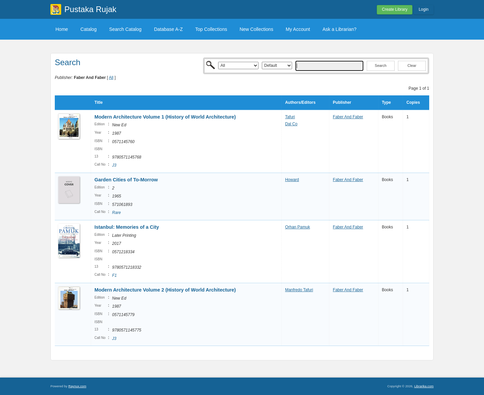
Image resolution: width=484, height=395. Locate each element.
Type (386, 102)
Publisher (342, 102)
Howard (292, 179)
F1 (114, 275)
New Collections (256, 29)
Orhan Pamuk (297, 227)
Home (61, 29)
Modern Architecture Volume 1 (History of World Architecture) (165, 117)
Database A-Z (168, 29)
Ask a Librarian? (339, 29)
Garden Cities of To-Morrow (126, 179)
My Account (298, 29)
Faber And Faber (348, 117)
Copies (413, 102)
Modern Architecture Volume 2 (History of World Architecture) (165, 290)
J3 (114, 165)
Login (424, 9)
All (111, 77)
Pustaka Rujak (91, 9)
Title (98, 102)
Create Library (394, 9)
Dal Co (291, 124)
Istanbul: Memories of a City (126, 227)
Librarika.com (424, 386)
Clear (411, 65)
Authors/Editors (300, 102)
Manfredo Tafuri (299, 290)
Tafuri (290, 117)
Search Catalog (125, 29)
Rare (116, 212)
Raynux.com (77, 386)
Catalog (88, 29)
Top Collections (211, 29)
